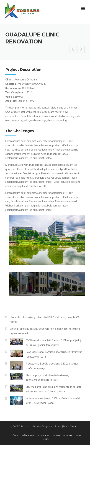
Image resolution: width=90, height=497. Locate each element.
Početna (14, 435)
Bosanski (67, 435)
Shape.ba (74, 426)
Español (46, 439)
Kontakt (56, 435)
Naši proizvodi (28, 435)
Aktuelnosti (43, 435)
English (78, 435)
